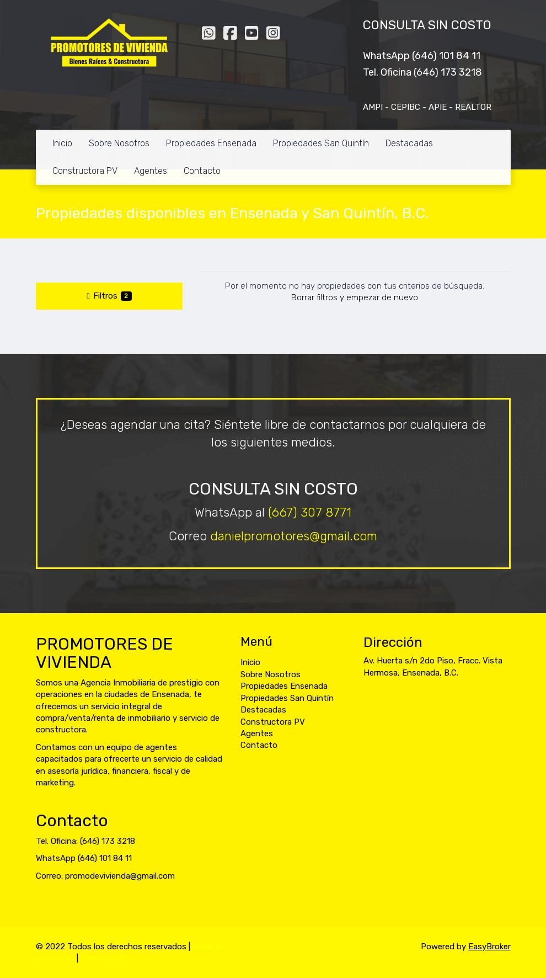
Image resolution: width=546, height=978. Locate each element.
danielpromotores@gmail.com (293, 536)
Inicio (62, 143)
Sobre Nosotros (119, 143)
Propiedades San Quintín (321, 143)
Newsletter (104, 958)
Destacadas (409, 143)
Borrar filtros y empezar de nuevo (354, 297)
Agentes (150, 171)
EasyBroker (489, 947)
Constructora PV (84, 171)
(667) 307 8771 (309, 512)
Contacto (202, 171)
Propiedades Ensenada (211, 143)
